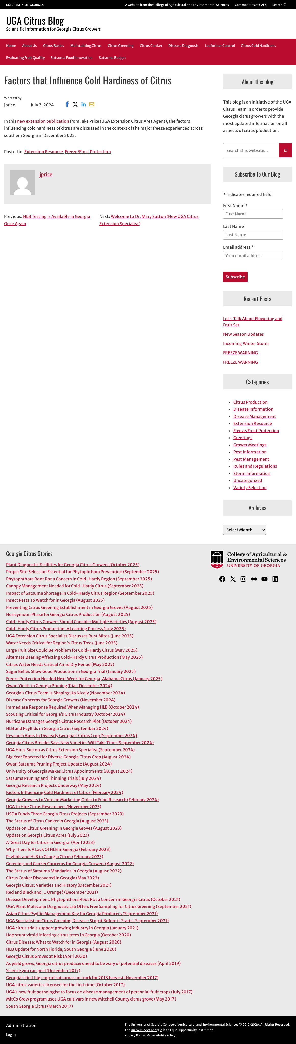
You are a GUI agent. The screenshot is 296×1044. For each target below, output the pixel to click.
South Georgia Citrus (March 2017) (39, 1006)
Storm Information (251, 473)
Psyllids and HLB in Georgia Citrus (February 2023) (54, 856)
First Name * (235, 205)
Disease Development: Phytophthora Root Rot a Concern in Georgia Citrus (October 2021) (93, 899)
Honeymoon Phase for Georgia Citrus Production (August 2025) (68, 614)
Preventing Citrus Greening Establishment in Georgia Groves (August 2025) (79, 607)
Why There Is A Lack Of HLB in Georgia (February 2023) (58, 849)
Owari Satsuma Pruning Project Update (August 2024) (59, 764)
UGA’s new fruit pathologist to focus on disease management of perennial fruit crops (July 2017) (99, 991)
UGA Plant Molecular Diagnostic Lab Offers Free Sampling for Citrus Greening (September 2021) (98, 906)
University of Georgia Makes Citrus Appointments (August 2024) (69, 771)
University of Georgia (146, 1030)
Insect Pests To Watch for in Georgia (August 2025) (55, 600)
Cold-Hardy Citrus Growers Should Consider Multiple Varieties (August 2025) (81, 621)
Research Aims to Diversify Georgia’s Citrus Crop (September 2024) (71, 735)
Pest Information (250, 451)
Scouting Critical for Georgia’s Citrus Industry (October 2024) (65, 714)
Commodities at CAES (251, 5)
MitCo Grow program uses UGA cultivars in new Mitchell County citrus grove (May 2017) (91, 999)
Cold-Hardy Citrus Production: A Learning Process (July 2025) (66, 628)
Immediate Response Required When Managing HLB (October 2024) (72, 707)
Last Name (233, 226)
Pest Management (251, 459)
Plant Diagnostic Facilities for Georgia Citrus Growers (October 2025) (72, 564)
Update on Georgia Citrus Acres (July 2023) (47, 835)
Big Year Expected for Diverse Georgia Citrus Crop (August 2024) (68, 756)
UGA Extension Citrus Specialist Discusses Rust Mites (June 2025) (69, 635)
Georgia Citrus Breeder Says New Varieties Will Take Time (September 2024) (80, 742)
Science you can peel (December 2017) (43, 970)
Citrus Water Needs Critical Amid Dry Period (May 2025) (60, 664)
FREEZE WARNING (240, 352)
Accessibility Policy (161, 1035)
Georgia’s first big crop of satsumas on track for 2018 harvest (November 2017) (82, 977)
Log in (11, 1035)
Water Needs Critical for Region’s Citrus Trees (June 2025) (61, 642)
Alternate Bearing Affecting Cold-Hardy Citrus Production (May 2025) (74, 657)
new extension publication (43, 121)
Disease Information (253, 409)
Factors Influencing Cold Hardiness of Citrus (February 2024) (64, 792)
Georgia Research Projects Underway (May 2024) (53, 785)
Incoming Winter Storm (246, 343)
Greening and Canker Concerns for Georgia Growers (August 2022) (70, 863)
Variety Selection (250, 487)
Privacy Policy (135, 1035)
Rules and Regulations (255, 466)
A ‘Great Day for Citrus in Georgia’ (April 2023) (50, 842)
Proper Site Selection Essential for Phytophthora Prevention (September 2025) (82, 571)
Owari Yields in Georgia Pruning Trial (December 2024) (59, 685)
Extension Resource (43, 151)
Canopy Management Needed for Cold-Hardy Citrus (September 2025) (74, 586)
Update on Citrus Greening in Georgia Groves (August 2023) (64, 828)
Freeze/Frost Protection (88, 151)
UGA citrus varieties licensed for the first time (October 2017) (65, 984)
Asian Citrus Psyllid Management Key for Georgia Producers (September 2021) (82, 913)
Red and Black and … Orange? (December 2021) (52, 892)
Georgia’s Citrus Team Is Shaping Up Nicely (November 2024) (65, 692)
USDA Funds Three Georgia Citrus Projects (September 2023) (65, 813)
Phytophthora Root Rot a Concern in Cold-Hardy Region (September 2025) (79, 578)
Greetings (242, 437)
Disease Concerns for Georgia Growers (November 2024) (60, 699)
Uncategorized (247, 480)
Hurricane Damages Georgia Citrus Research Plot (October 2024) (69, 721)
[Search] (285, 150)
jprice (45, 174)
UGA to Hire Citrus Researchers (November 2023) (53, 806)
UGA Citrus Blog (35, 20)
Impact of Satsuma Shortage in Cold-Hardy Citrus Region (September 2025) (80, 593)
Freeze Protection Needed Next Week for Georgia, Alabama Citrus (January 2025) (84, 678)
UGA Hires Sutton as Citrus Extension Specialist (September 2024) (70, 749)
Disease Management (254, 416)
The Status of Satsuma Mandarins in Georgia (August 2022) (64, 870)
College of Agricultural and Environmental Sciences (191, 5)
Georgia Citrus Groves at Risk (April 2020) (46, 956)
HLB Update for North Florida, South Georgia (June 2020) (61, 949)
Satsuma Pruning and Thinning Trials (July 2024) (53, 778)
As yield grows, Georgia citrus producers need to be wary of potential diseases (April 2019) (93, 963)
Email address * (253, 252)
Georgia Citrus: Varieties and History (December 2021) (58, 885)
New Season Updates (243, 334)
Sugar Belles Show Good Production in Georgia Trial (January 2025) (71, 671)
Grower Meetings (250, 444)
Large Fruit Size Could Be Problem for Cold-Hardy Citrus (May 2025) (71, 650)
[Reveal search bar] (280, 4)
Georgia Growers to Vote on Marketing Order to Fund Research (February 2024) (82, 799)
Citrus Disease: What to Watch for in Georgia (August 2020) (63, 942)
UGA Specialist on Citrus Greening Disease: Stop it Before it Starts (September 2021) (87, 920)
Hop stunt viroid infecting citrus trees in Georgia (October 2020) (68, 934)
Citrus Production (250, 402)
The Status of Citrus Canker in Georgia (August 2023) (57, 821)
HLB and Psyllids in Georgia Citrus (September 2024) (57, 728)
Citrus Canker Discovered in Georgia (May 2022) (52, 877)
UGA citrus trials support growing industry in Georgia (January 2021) (72, 927)
